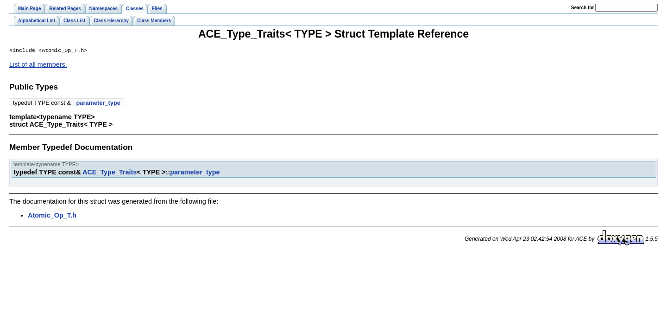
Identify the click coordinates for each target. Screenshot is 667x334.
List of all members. (38, 65)
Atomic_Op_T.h (52, 216)
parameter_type (98, 103)
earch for (582, 7)
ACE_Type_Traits (109, 173)
